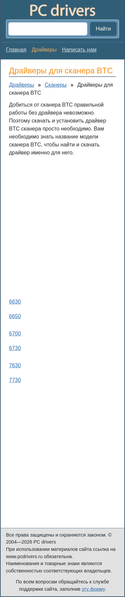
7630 (15, 365)
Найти (103, 29)
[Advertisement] (62, 225)
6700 (15, 333)
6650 (15, 316)
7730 (15, 380)
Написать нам (79, 49)
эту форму (93, 589)
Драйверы (21, 85)
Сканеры (56, 85)
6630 (15, 301)
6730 (15, 348)
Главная (16, 49)
